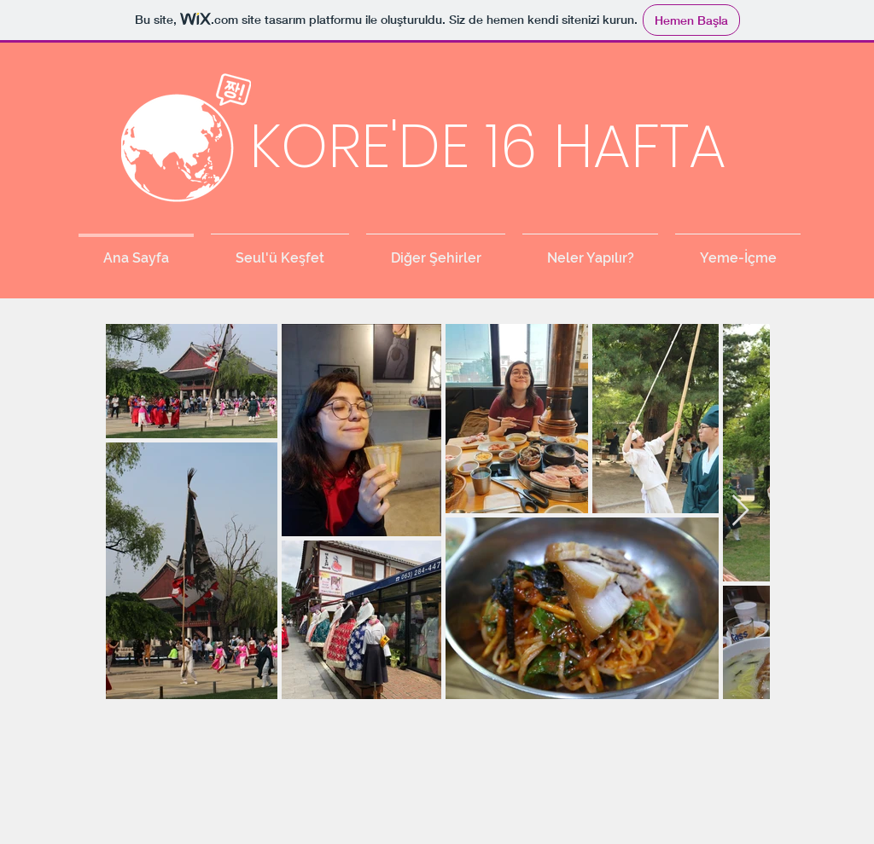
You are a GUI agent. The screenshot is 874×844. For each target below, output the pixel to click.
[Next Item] (740, 511)
